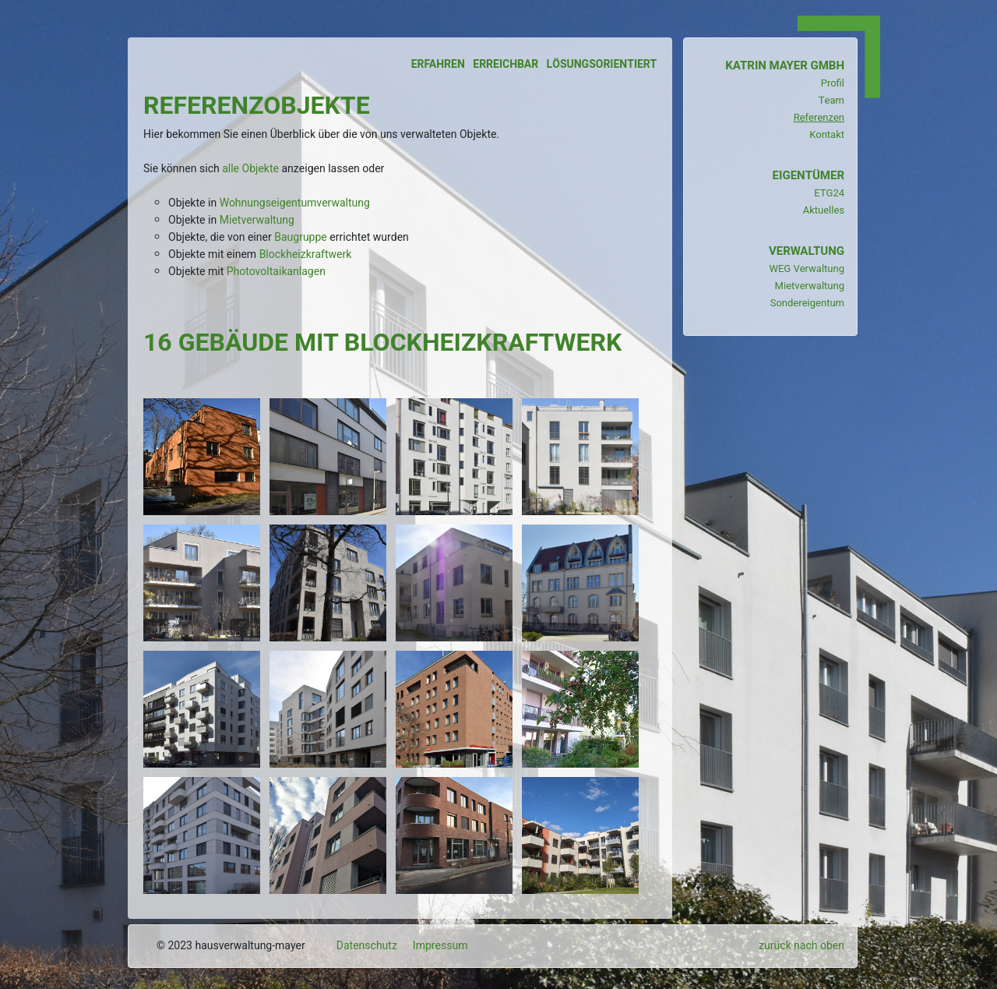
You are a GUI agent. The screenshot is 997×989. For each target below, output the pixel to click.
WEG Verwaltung (806, 268)
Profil (832, 83)
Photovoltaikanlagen (276, 271)
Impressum (440, 946)
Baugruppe (300, 237)
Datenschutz (366, 946)
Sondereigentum (807, 302)
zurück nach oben (801, 946)
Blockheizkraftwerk (305, 254)
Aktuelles (823, 210)
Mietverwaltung (257, 220)
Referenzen (819, 117)
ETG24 (829, 192)
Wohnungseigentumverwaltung (295, 203)
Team (831, 100)
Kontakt (826, 134)
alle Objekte (250, 169)
